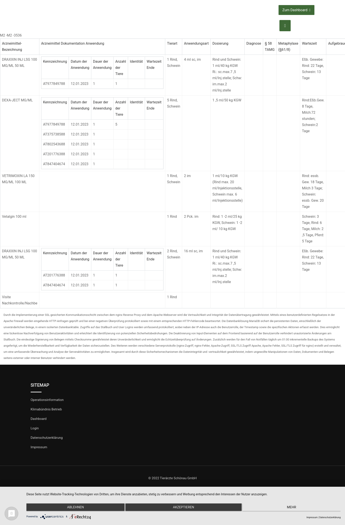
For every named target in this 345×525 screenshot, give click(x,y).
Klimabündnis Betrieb (46, 409)
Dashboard (39, 419)
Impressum (39, 447)
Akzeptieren (183, 508)
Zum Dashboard (296, 10)
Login (35, 428)
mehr (293, 508)
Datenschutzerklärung (47, 438)
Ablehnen (73, 508)
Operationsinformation (47, 400)
